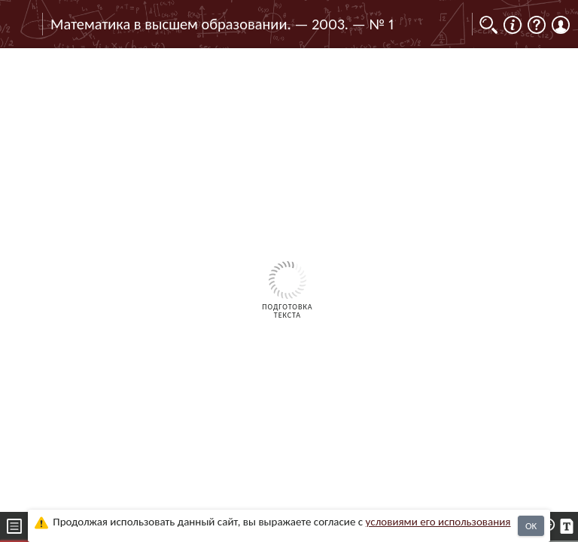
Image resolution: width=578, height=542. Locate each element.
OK (531, 525)
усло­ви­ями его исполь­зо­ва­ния (438, 521)
